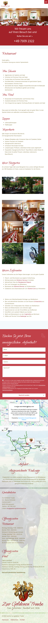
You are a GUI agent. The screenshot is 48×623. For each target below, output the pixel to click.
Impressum (5, 620)
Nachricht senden (24, 395)
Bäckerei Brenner (19, 286)
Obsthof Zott (32, 289)
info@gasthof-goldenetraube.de (16, 508)
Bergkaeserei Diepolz (24, 282)
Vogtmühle (27, 314)
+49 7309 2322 (24, 41)
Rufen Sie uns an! (24, 36)
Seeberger (23, 316)
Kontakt (22, 620)
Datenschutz (14, 620)
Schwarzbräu (38, 301)
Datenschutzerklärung (7, 390)
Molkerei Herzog (22, 280)
